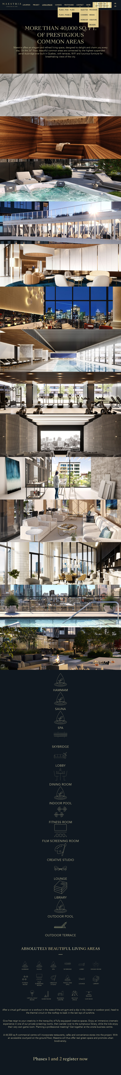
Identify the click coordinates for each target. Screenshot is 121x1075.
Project (36, 5)
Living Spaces (47, 5)
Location (26, 5)
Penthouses (69, 5)
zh (115, 6)
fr (115, 4)
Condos (58, 5)
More (88, 5)
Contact (79, 5)
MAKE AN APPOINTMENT (102, 5)
